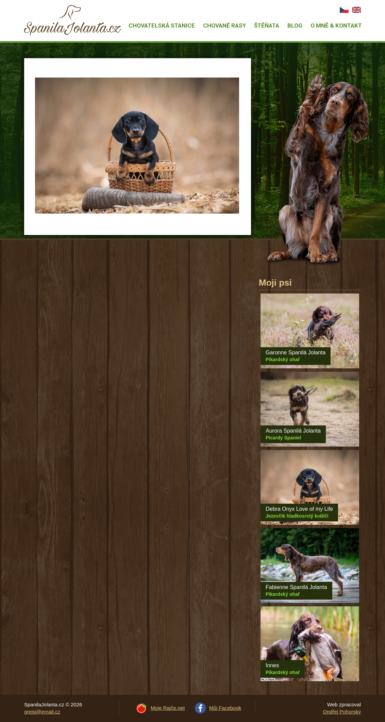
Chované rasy (224, 25)
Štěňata (266, 25)
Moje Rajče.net (168, 708)
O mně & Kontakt (336, 25)
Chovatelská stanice (162, 25)
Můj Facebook (225, 708)
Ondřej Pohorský (342, 712)
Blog (294, 25)
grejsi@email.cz (42, 712)
